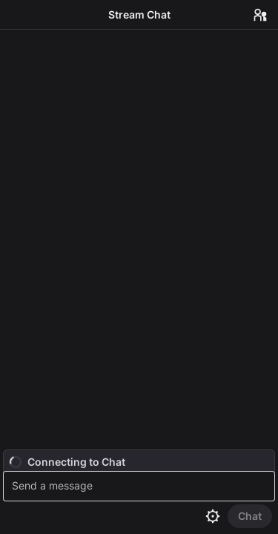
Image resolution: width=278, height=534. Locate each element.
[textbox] (140, 486)
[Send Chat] (250, 516)
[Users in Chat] (260, 15)
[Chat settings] (213, 516)
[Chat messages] (139, 239)
